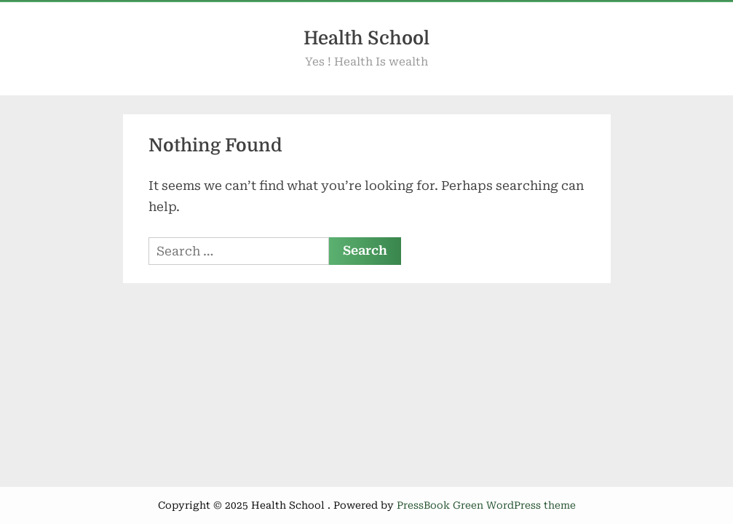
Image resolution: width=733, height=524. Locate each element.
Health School (366, 38)
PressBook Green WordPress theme (486, 505)
